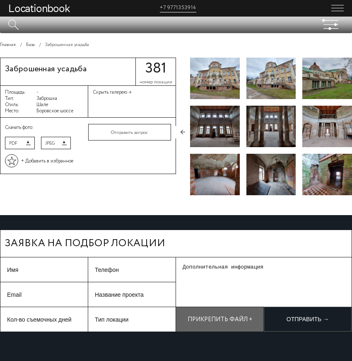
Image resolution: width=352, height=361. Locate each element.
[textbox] (176, 25)
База (30, 44)
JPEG (50, 143)
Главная (8, 44)
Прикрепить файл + (220, 319)
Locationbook (39, 8)
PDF (13, 143)
